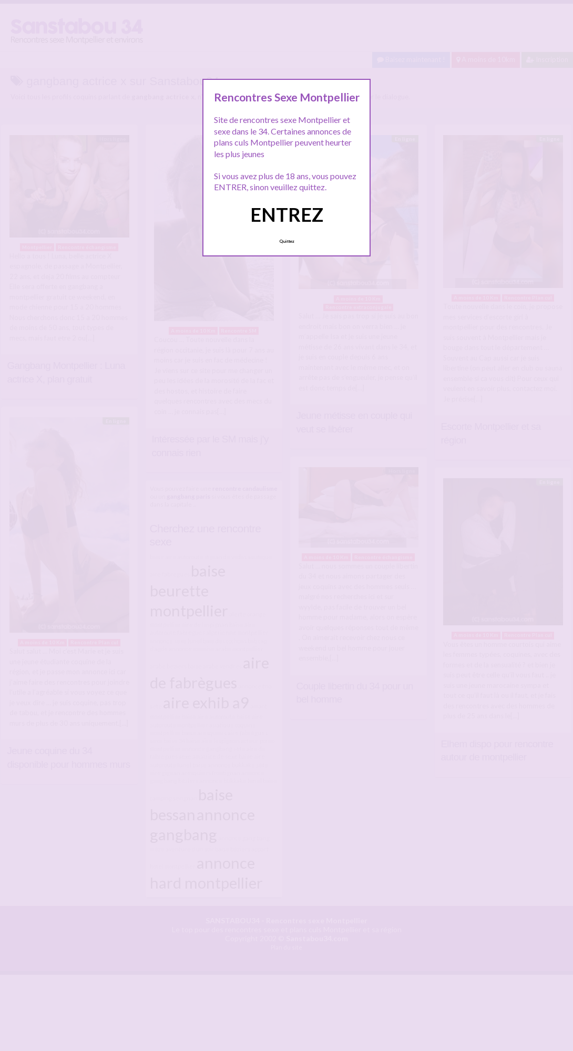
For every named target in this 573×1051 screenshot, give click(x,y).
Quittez (286, 241)
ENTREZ (286, 214)
